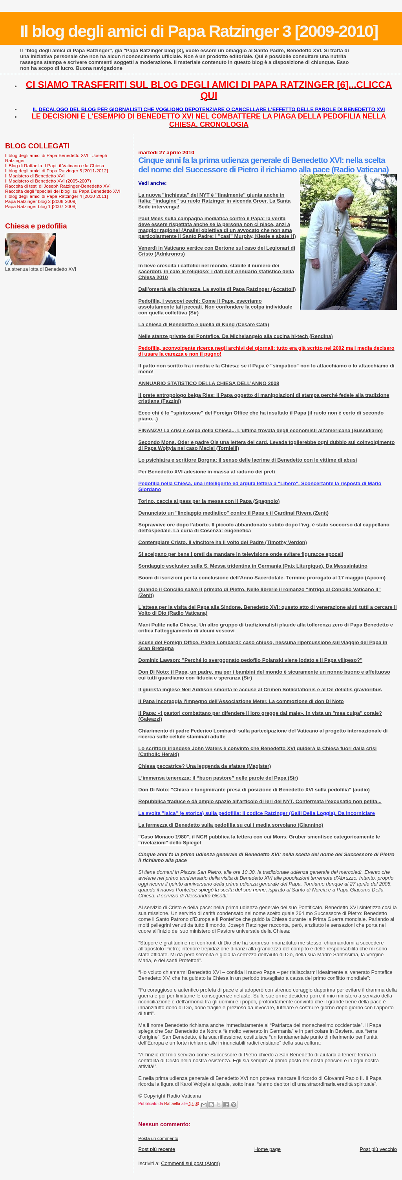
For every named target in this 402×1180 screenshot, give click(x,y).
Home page (267, 1149)
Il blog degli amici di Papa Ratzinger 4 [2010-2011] (56, 196)
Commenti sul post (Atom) (190, 1163)
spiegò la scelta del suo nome (232, 890)
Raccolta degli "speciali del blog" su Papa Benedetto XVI (63, 191)
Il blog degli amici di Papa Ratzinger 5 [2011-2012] (56, 170)
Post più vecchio (378, 1149)
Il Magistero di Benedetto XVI (35, 175)
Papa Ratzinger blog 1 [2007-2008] (41, 206)
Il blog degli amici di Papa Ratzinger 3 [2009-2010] (199, 31)
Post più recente (156, 1149)
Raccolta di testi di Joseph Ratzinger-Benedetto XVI (58, 185)
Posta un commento (158, 1138)
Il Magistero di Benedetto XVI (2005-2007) (48, 180)
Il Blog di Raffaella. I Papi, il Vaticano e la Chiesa (54, 165)
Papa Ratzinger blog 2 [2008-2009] (41, 201)
